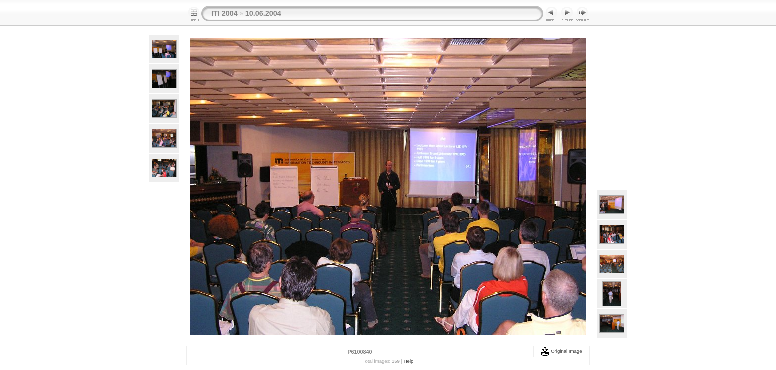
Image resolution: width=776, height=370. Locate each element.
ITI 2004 (224, 13)
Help (409, 361)
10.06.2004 (263, 13)
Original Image (561, 351)
